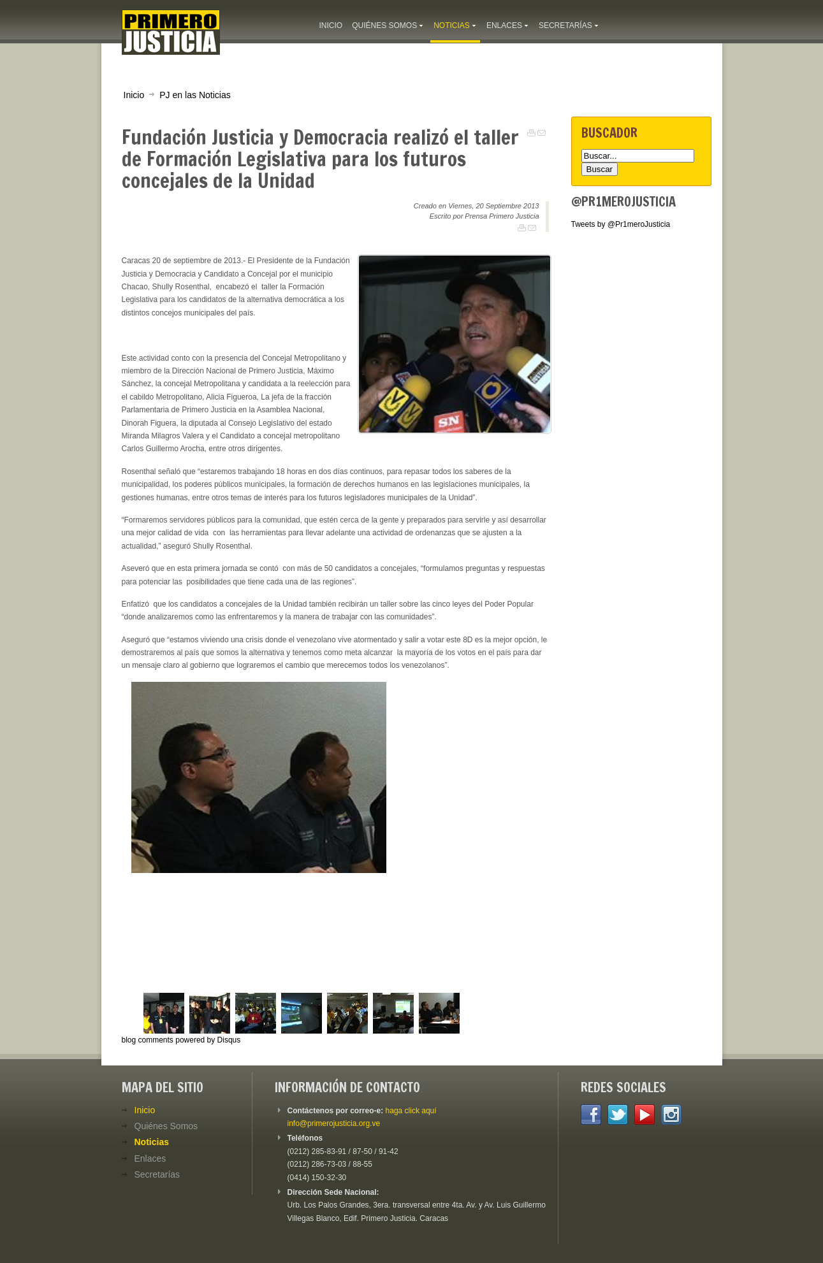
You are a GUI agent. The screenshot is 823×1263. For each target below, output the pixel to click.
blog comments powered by (181, 1040)
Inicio (134, 95)
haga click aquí (411, 1110)
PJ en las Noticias (195, 95)
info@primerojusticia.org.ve (334, 1123)
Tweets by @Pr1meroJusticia (621, 224)
